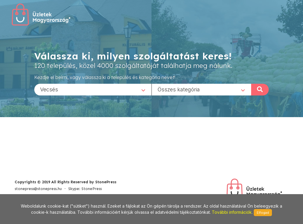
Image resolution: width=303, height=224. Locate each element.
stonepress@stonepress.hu (38, 189)
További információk (232, 212)
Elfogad (263, 213)
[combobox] (93, 89)
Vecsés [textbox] (49, 89)
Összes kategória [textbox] (179, 89)
